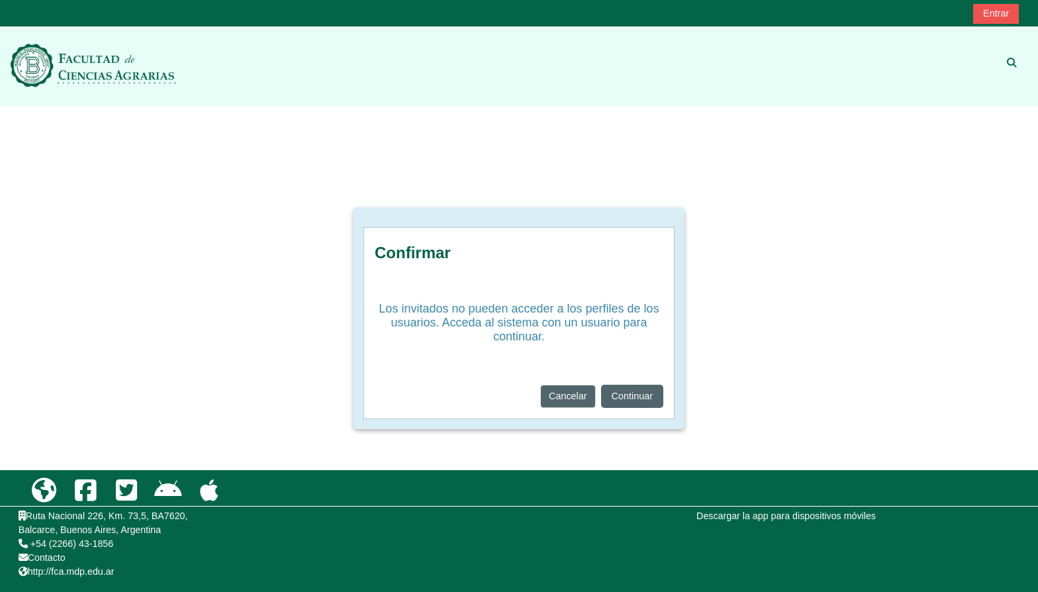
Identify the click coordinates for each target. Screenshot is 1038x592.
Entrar (996, 13)
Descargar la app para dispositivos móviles (786, 516)
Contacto (47, 557)
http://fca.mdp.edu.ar (71, 571)
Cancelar (568, 396)
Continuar (632, 396)
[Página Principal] (93, 65)
